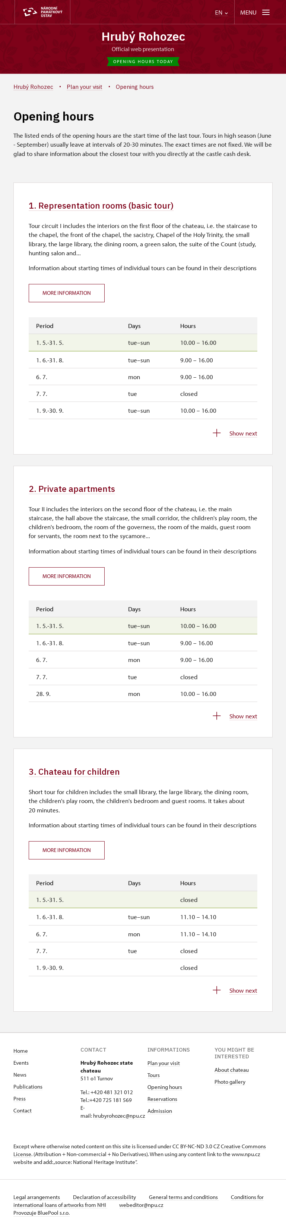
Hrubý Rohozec (143, 36)
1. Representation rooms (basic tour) (101, 205)
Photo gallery (229, 1081)
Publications (27, 1086)
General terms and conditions (184, 1197)
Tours (153, 1074)
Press (19, 1098)
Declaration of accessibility (105, 1197)
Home (20, 1050)
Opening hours (164, 1086)
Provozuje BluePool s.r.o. (41, 1212)
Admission (159, 1110)
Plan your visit (163, 1063)
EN (221, 12)
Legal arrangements (37, 1197)
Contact (22, 1110)
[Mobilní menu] (255, 12)
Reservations (162, 1098)
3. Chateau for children (74, 771)
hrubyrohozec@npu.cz (119, 1115)
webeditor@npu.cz (141, 1204)
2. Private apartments (72, 488)
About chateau (231, 1069)
